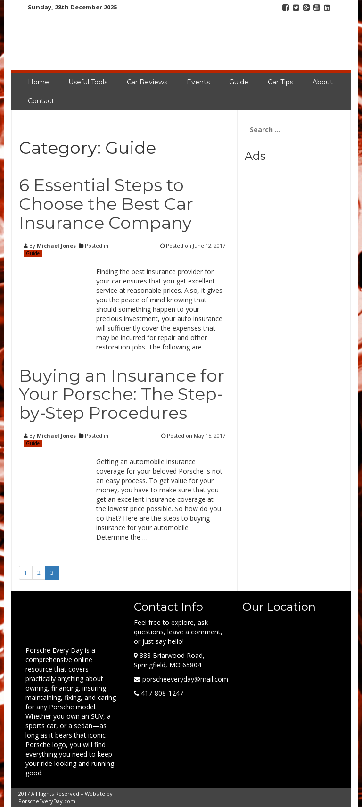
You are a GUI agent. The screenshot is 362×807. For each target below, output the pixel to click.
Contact (41, 101)
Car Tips (280, 82)
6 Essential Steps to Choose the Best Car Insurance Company (106, 204)
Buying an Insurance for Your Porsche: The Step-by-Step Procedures (121, 394)
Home (38, 82)
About (323, 82)
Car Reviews (147, 82)
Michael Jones (56, 245)
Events (198, 82)
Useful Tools (87, 82)
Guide (238, 82)
